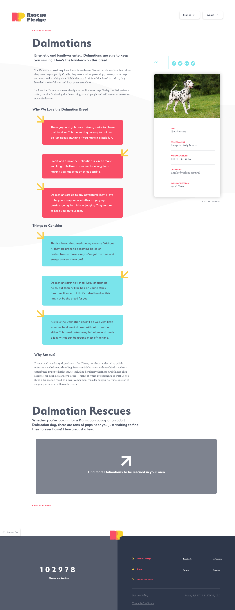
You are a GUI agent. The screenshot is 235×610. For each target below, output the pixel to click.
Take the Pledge (144, 558)
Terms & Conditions (143, 603)
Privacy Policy (140, 595)
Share (139, 569)
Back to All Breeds (42, 30)
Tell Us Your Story (145, 579)
